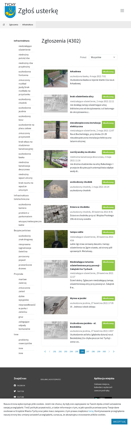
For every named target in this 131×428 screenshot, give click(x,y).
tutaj (91, 411)
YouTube (19, 397)
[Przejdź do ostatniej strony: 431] (113, 351)
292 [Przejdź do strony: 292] (60, 351)
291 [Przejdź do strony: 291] (54, 351)
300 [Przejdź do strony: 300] (104, 351)
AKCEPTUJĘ (119, 421)
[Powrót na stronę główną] (4, 24)
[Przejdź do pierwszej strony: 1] (45, 351)
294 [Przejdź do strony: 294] (71, 351)
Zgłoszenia (13, 24)
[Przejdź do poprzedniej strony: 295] (49, 351)
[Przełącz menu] (122, 10)
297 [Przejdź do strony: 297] (87, 351)
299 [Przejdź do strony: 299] (98, 351)
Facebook (19, 385)
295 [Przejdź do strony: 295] (76, 351)
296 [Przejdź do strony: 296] (82, 351)
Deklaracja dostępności (51, 379)
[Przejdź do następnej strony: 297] (109, 351)
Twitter (19, 391)
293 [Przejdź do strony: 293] (65, 351)
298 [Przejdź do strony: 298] (93, 351)
